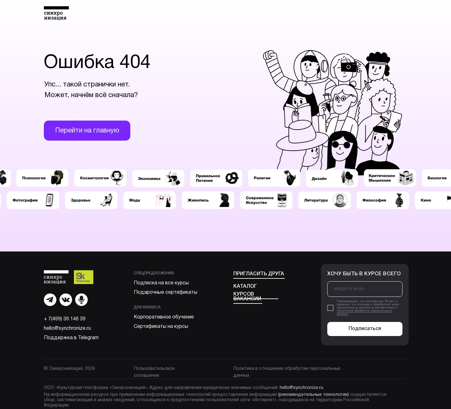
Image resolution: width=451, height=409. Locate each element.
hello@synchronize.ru (67, 328)
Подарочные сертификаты (165, 292)
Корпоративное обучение (164, 317)
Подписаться (365, 329)
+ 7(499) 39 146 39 (65, 319)
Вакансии (247, 299)
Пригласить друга (258, 274)
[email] (364, 289)
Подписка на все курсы (161, 283)
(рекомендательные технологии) (313, 395)
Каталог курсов (245, 290)
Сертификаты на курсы (161, 326)
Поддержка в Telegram (71, 338)
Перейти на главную (87, 130)
